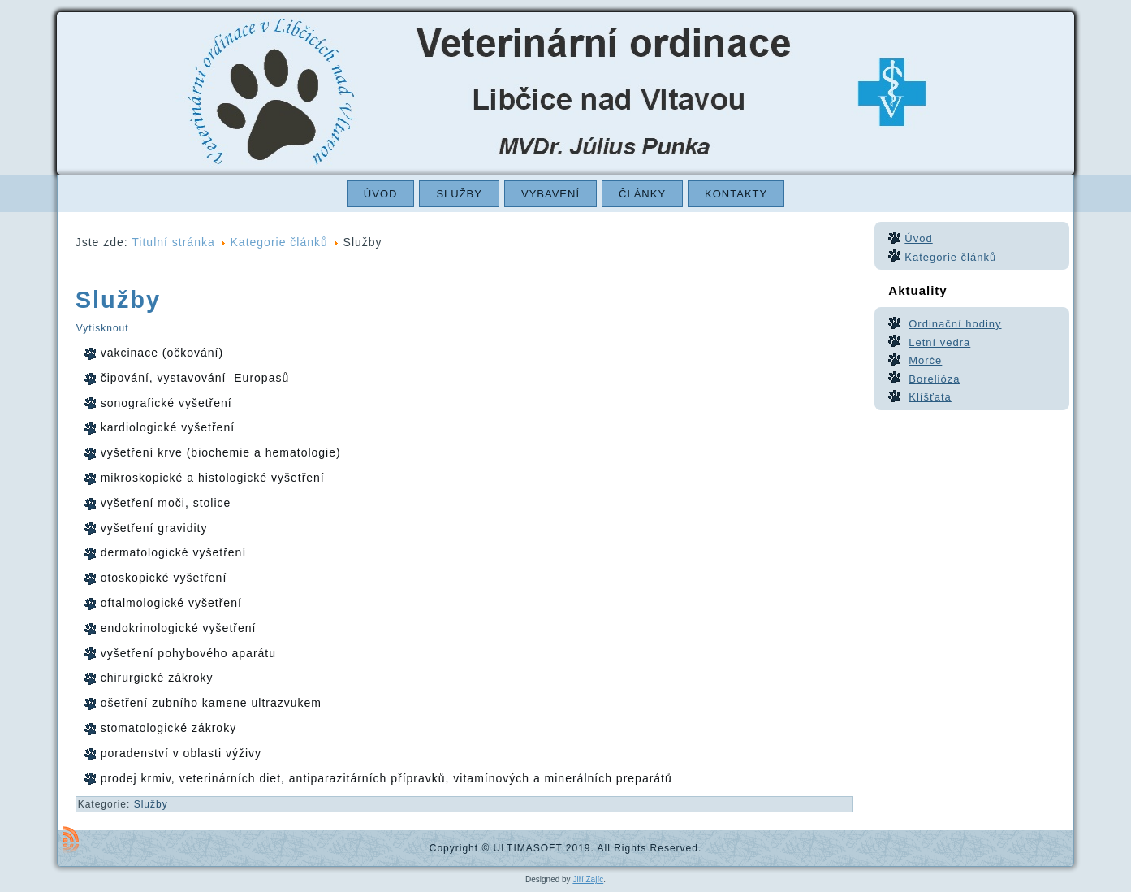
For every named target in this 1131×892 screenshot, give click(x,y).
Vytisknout (102, 328)
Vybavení (550, 194)
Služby (459, 194)
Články (642, 194)
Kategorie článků (279, 242)
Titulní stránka (173, 242)
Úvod (381, 194)
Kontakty (736, 194)
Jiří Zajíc (587, 879)
